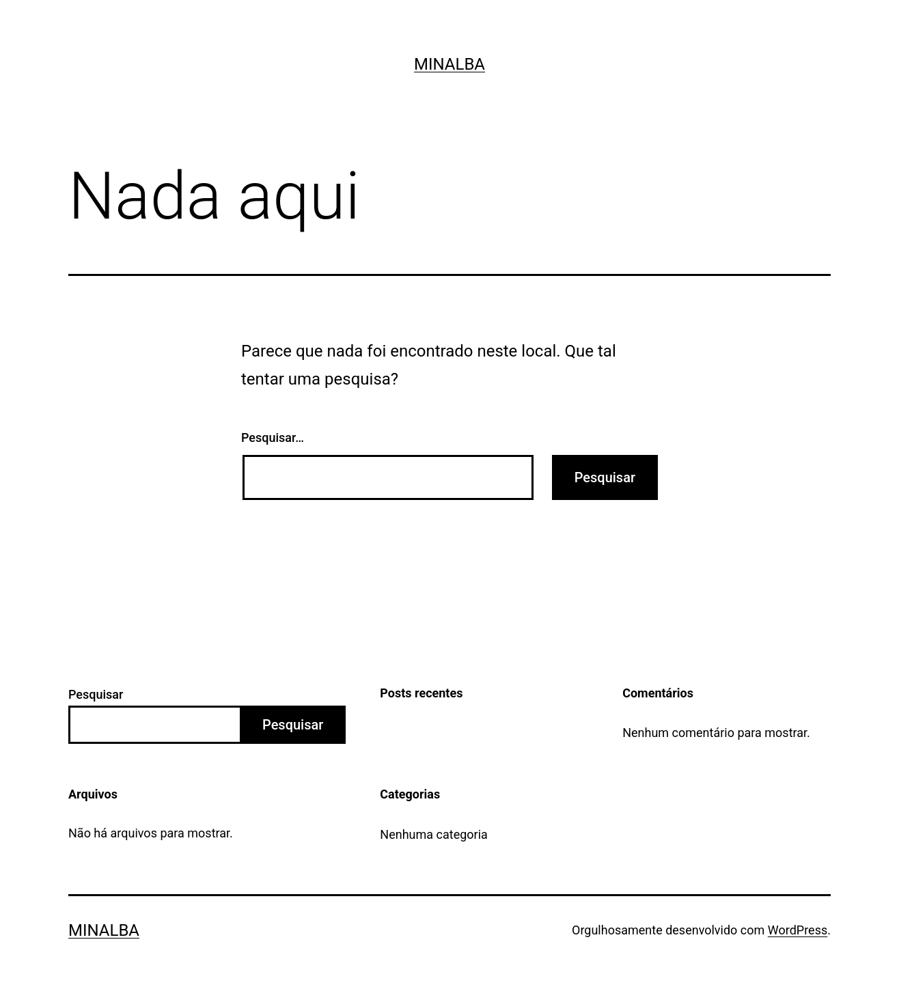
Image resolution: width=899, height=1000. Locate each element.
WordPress (797, 930)
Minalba (449, 64)
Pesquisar (95, 694)
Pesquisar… (272, 437)
